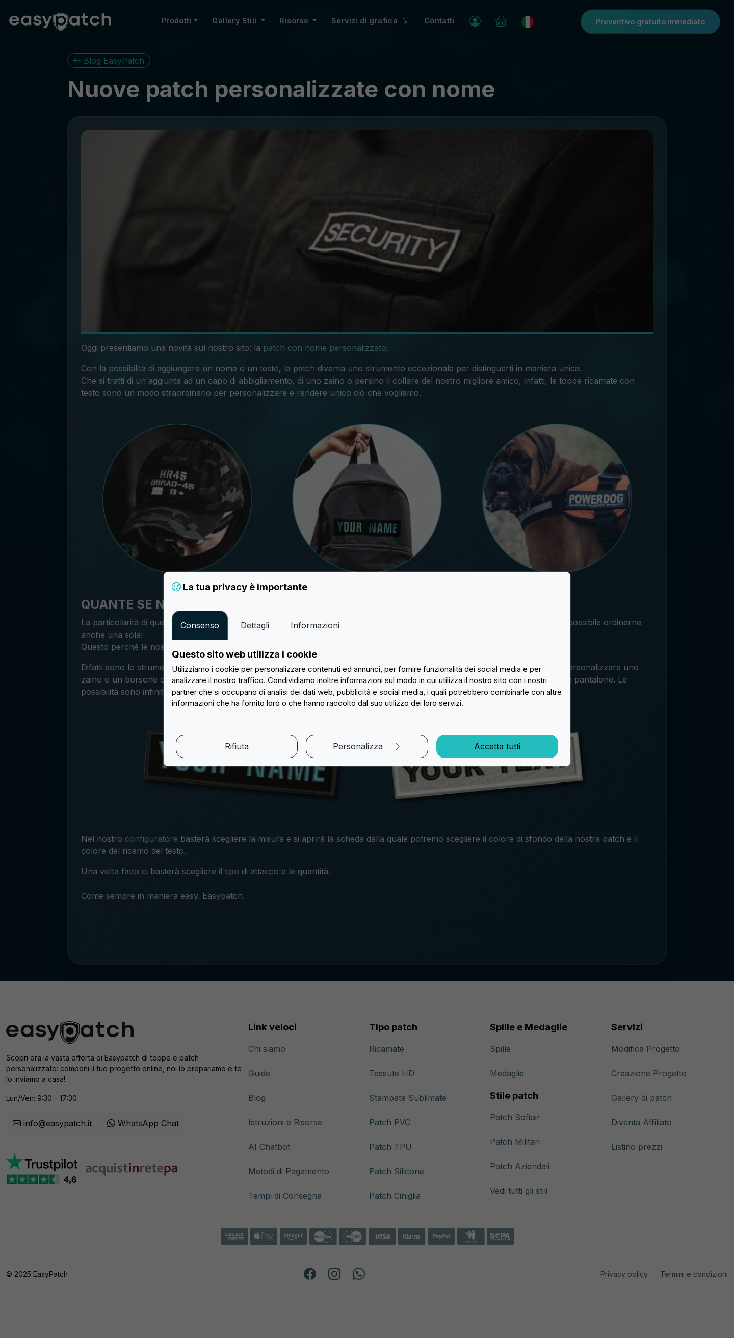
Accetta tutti (497, 746)
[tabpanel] (367, 679)
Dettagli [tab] (255, 625)
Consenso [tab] (199, 625)
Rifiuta (237, 746)
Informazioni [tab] (315, 625)
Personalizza (367, 746)
